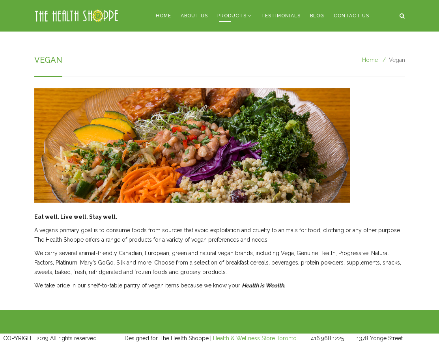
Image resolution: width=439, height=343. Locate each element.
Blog (317, 16)
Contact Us (351, 16)
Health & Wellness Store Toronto (255, 338)
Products (232, 16)
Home (163, 16)
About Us (194, 16)
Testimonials (281, 16)
